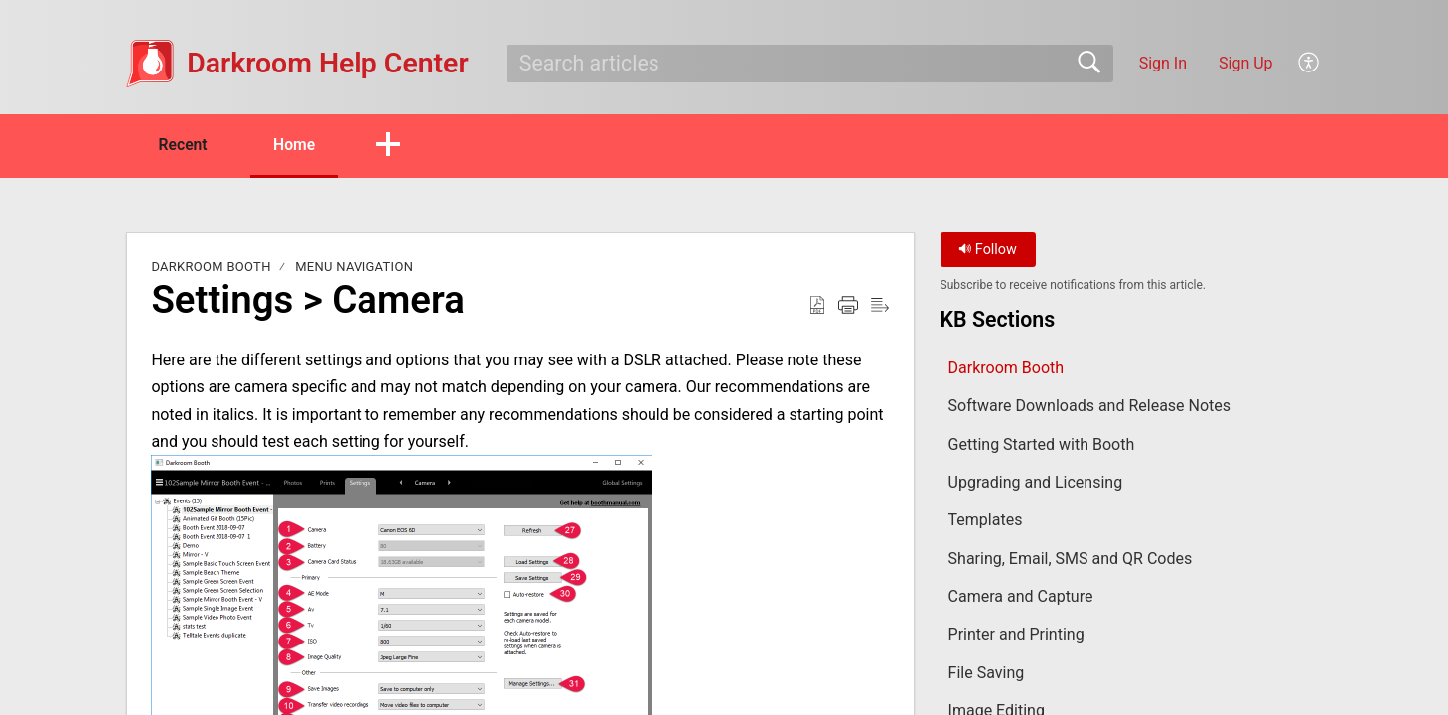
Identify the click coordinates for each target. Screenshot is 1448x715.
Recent (186, 144)
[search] (810, 63)
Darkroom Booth (210, 267)
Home (301, 144)
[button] (1309, 63)
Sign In (1163, 63)
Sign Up (1246, 63)
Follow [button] (987, 250)
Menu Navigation (354, 267)
